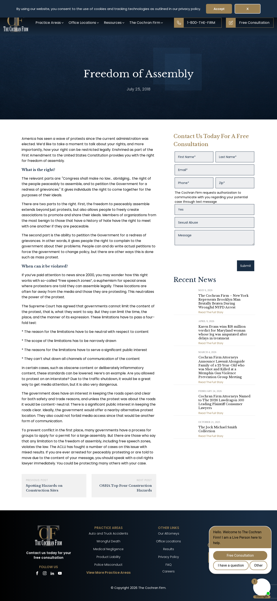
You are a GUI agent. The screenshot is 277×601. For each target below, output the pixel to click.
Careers (168, 571)
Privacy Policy (168, 557)
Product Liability (109, 557)
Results (168, 549)
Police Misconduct (108, 564)
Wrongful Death (108, 541)
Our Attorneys (168, 533)
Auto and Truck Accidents (108, 533)
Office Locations (168, 541)
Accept (219, 9)
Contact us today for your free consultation (48, 555)
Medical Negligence (108, 549)
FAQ (169, 564)
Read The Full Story (210, 312)
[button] (49, 22)
